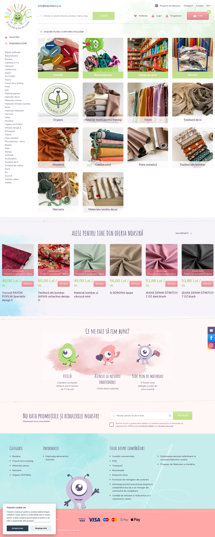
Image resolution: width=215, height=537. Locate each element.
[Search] (76, 16)
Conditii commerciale (123, 456)
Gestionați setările (42, 521)
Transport (188, 6)
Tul (6, 172)
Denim (8, 72)
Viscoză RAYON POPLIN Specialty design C (13, 296)
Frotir (7, 86)
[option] (18, 274)
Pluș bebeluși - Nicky (15, 141)
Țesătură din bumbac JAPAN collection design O (54, 296)
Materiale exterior (13, 100)
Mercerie (9, 114)
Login (157, 16)
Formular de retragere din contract (130, 479)
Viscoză (8, 175)
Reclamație (118, 470)
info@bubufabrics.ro (49, 6)
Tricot (7, 168)
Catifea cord (10, 69)
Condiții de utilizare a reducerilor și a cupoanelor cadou (131, 497)
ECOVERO (10, 76)
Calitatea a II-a (12, 62)
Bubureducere (16, 43)
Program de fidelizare (167, 5)
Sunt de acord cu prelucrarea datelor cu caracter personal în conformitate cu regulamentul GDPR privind (149, 424)
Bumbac (8, 59)
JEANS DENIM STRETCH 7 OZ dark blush (162, 294)
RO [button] (208, 6)
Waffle (8, 182)
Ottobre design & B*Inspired (13, 129)
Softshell (9, 155)
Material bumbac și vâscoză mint (86, 294)
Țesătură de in (11, 162)
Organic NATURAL (14, 124)
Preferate (141, 16)
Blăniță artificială (12, 52)
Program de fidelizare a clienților (177, 464)
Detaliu (28, 283)
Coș (197, 16)
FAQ (114, 461)
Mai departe (184, 233)
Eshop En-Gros (120, 475)
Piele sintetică (11, 138)
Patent (8, 134)
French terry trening (14, 83)
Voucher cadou (12, 179)
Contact (199, 6)
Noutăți (12, 37)
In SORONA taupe (121, 293)
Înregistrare (173, 16)
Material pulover (12, 93)
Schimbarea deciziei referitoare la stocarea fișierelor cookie (178, 458)
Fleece (8, 79)
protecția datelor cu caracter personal (156, 426)
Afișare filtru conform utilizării (62, 31)
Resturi (8, 144)
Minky (7, 117)
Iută (6, 90)
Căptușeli (9, 66)
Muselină (9, 120)
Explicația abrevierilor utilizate (57, 458)
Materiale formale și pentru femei (17, 105)
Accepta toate (17, 528)
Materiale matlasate (14, 110)
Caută (104, 15)
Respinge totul (41, 528)
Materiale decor (12, 96)
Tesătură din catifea (14, 165)
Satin (7, 148)
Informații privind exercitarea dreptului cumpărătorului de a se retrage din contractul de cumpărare (132, 487)
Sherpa (8, 151)
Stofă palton (11, 158)
